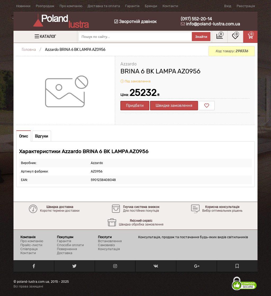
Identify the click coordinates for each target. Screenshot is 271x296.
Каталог (48, 36)
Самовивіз (106, 245)
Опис (23, 136)
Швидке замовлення (174, 105)
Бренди (151, 6)
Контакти (170, 6)
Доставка (64, 253)
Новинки (23, 6)
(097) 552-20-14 (196, 18)
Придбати (135, 105)
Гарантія (132, 6)
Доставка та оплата (104, 6)
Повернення (67, 249)
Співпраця (29, 249)
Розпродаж (45, 6)
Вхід (227, 6)
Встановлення (110, 241)
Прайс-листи (31, 245)
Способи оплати (70, 245)
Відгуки (41, 136)
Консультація (109, 249)
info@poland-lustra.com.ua (213, 23)
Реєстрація (246, 6)
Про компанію (71, 6)
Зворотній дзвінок (135, 21)
